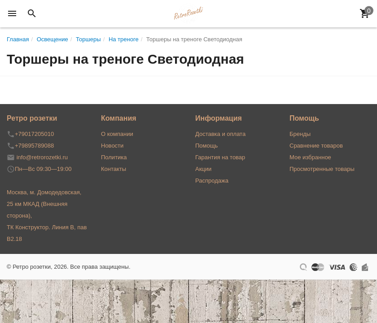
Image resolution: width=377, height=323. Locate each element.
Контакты (113, 169)
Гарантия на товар (220, 157)
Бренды (300, 134)
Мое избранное (310, 157)
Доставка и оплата (220, 134)
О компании (117, 134)
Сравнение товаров (316, 145)
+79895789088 (34, 145)
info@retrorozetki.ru (42, 157)
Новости (112, 145)
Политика (114, 157)
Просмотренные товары (322, 169)
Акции (203, 169)
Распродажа (211, 180)
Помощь (206, 145)
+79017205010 (34, 134)
